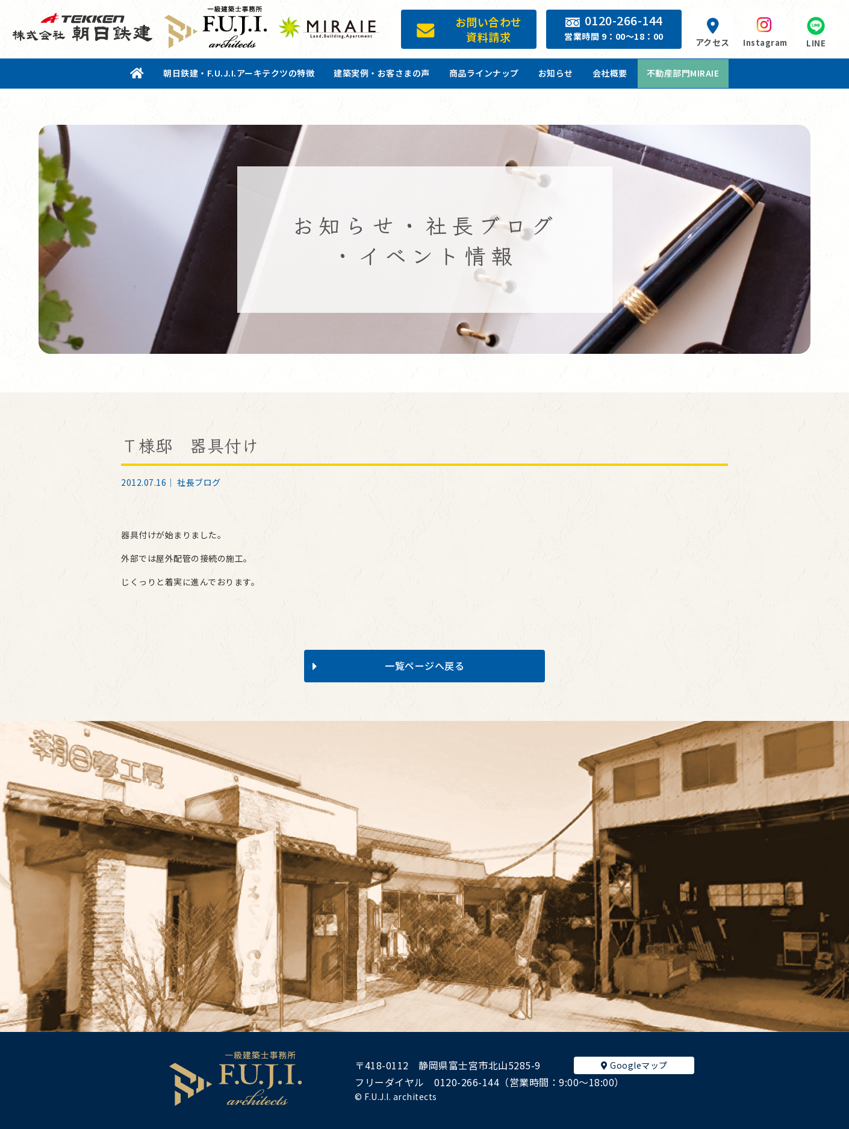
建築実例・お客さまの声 (382, 73)
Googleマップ (634, 1065)
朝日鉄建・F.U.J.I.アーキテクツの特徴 (238, 73)
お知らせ (555, 73)
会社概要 (609, 73)
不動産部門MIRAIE (683, 73)
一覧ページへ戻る (388, 665)
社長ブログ (199, 482)
